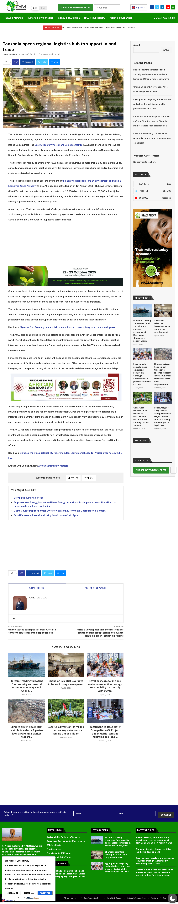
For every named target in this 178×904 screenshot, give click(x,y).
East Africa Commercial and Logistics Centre (58, 144)
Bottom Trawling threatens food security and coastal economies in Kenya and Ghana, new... (118, 839)
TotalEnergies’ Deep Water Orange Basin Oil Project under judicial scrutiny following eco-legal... (105, 731)
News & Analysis (14, 18)
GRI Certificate (54, 843)
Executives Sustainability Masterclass (66, 839)
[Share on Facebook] (27, 62)
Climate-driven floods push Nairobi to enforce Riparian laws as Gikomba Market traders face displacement (151, 121)
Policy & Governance (120, 18)
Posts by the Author (95, 587)
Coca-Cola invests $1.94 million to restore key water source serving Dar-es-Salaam (66, 730)
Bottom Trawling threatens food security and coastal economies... (85, 27)
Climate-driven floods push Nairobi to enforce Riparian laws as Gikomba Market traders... (26, 731)
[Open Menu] (173, 7)
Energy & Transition (69, 18)
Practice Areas (54, 847)
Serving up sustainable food (29, 497)
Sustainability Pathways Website (63, 835)
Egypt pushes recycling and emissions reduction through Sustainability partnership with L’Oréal (105, 685)
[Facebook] (152, 7)
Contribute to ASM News (59, 851)
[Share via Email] (54, 62)
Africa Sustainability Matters (53, 465)
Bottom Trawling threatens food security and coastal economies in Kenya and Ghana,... (26, 685)
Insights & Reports (114, 896)
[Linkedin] (162, 7)
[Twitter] (157, 7)
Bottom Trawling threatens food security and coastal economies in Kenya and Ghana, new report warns (151, 74)
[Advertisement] (65, 244)
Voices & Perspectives (136, 896)
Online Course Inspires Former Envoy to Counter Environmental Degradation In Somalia (60, 510)
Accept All (45, 893)
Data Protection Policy (93, 896)
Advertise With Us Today (59, 855)
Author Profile (36, 587)
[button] (39, 8)
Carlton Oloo (11, 54)
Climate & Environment (40, 18)
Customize (12, 893)
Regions (154, 896)
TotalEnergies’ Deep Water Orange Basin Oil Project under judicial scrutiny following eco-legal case (162, 409)
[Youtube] (168, 7)
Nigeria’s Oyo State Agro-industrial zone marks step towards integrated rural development (68, 327)
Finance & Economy (94, 18)
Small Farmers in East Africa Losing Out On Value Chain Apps (46, 515)
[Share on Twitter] (42, 62)
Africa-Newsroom (71, 896)
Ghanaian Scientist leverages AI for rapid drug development (66, 682)
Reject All (29, 893)
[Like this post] (17, 62)
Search (136, 45)
